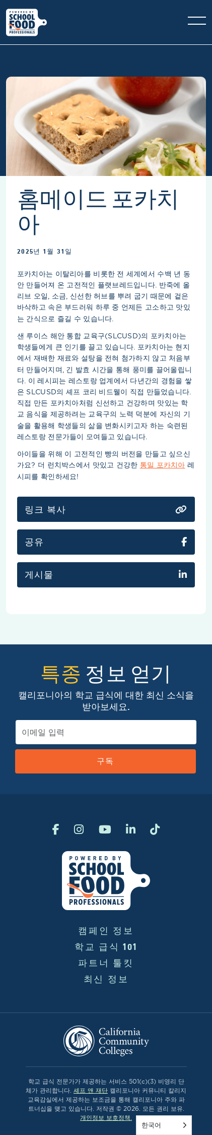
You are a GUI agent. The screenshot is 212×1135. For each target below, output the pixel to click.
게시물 (106, 574)
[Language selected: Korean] (164, 1125)
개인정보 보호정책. (106, 1117)
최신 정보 (106, 979)
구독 (105, 761)
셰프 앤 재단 (91, 1090)
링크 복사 (106, 509)
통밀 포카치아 (162, 464)
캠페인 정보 (105, 930)
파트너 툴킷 (105, 963)
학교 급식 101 (106, 946)
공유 (106, 542)
